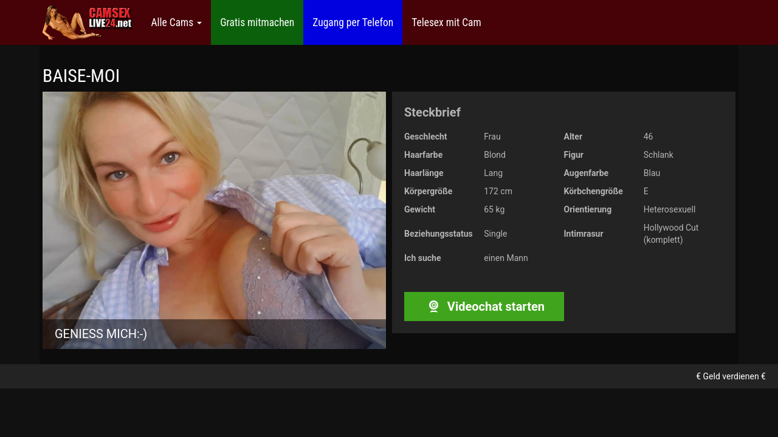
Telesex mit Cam (446, 22)
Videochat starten (484, 306)
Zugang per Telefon (352, 22)
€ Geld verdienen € (731, 376)
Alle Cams (176, 22)
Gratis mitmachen (257, 22)
